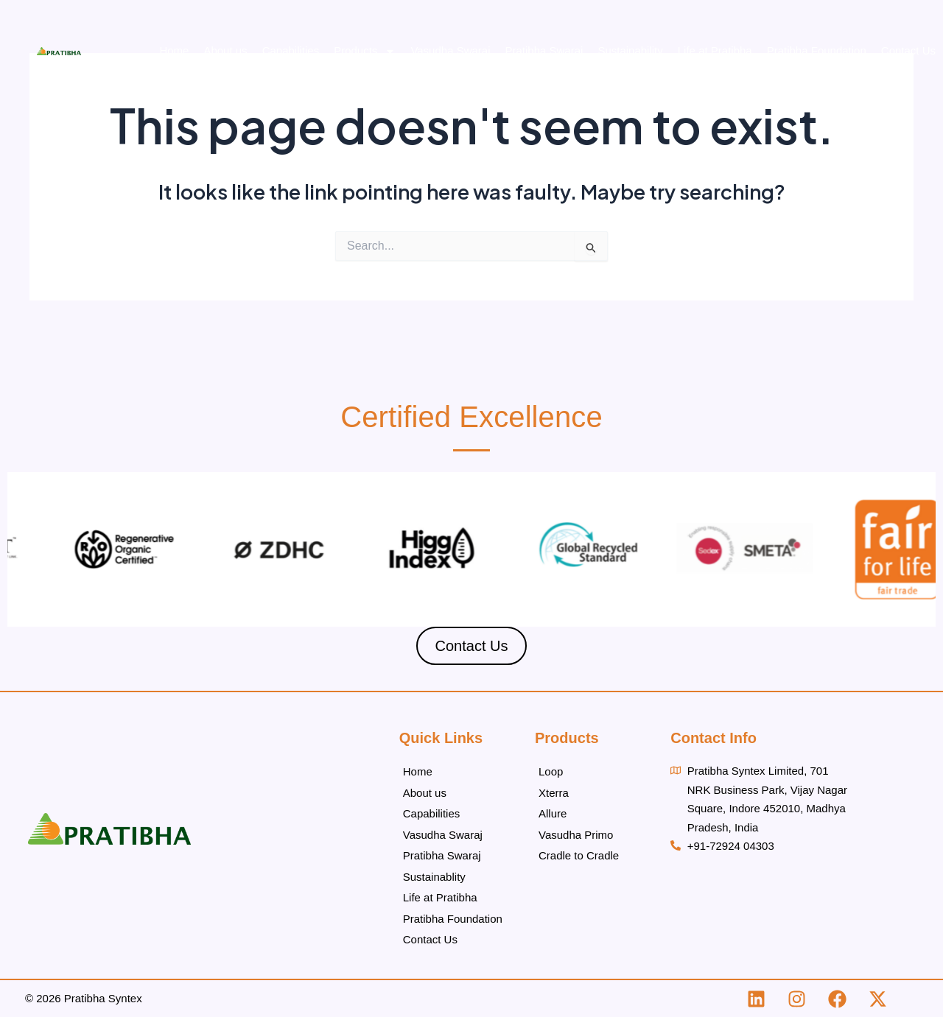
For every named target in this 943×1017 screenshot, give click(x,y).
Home (174, 50)
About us (225, 50)
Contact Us (908, 50)
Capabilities (291, 50)
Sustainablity (434, 876)
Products (365, 51)
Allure (553, 813)
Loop (551, 771)
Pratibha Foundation (816, 50)
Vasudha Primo (576, 834)
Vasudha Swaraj (450, 50)
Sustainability (629, 50)
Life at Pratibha (715, 50)
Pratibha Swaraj (544, 50)
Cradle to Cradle (579, 855)
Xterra (554, 792)
